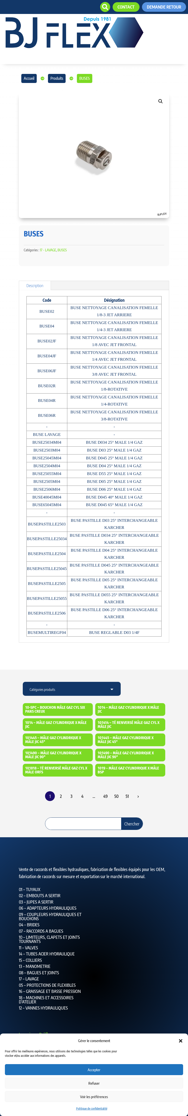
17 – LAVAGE (29, 978)
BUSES (62, 250)
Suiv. (138, 796)
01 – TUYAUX (29, 889)
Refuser (94, 1083)
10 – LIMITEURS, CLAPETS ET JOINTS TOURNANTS (49, 939)
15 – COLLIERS (30, 960)
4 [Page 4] (82, 796)
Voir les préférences (94, 1096)
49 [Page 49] (105, 796)
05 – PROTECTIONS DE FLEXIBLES (47, 985)
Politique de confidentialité (91, 1108)
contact (126, 7)
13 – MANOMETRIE (34, 966)
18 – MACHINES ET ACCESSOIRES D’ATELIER (46, 999)
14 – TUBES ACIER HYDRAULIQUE (47, 953)
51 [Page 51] (127, 796)
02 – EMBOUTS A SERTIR (39, 895)
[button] (180, 1040)
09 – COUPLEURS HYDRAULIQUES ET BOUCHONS (50, 916)
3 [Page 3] (71, 796)
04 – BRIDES (29, 924)
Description (34, 285)
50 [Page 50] (116, 796)
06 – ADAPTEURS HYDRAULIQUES (47, 908)
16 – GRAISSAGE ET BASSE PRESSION (50, 991)
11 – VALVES (28, 947)
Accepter (94, 1070)
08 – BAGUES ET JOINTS (39, 972)
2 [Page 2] (61, 796)
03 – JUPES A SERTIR (36, 902)
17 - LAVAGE (48, 250)
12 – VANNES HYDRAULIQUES (43, 1008)
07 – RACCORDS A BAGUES (41, 931)
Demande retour (164, 7)
